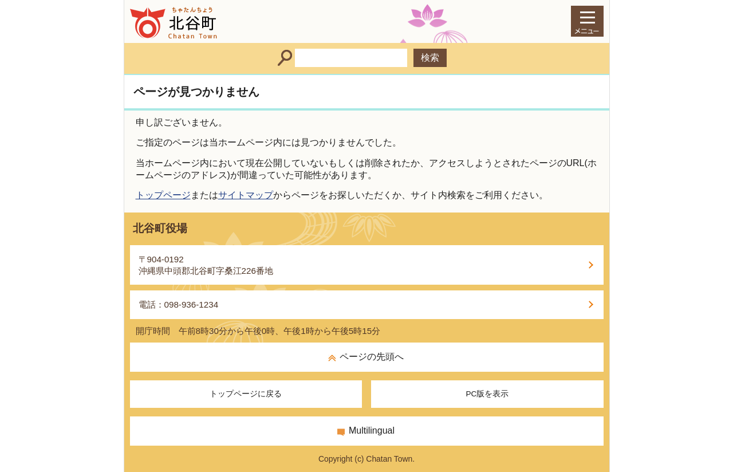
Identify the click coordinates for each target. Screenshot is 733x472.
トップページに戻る (246, 394)
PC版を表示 (487, 394)
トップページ (163, 195)
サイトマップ (245, 195)
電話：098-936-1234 (179, 304)
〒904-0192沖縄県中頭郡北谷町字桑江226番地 (206, 265)
